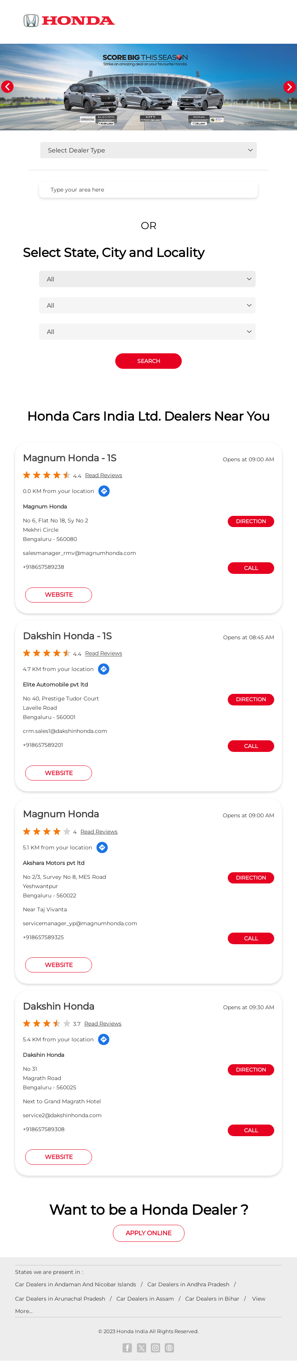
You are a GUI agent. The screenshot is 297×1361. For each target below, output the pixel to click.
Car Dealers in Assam (145, 1298)
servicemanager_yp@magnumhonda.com (80, 923)
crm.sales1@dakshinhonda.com (65, 731)
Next (289, 87)
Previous (7, 87)
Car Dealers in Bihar (212, 1298)
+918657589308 (44, 1129)
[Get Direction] (104, 491)
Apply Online (149, 1233)
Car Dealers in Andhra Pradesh (188, 1284)
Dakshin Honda (58, 1006)
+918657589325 (43, 937)
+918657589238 (43, 567)
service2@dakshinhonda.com (62, 1115)
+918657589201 (43, 745)
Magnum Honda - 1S (69, 458)
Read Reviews (103, 475)
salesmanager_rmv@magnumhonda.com (79, 553)
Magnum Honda (61, 814)
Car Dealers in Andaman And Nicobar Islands (75, 1284)
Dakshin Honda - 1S (67, 636)
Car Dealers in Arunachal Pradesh (60, 1298)
